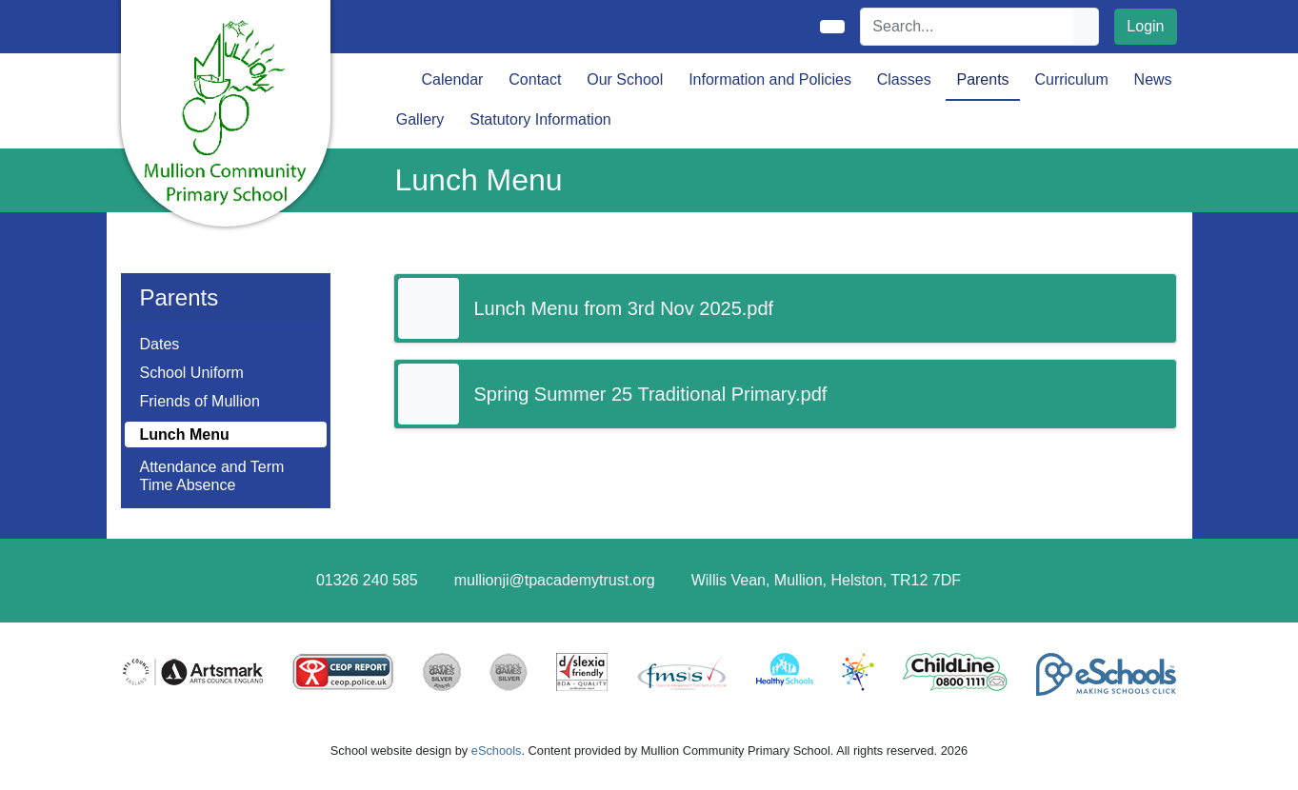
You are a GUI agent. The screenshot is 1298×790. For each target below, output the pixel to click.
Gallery (420, 119)
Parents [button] (982, 79)
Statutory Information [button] (540, 119)
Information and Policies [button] (770, 79)
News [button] (1153, 79)
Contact (535, 79)
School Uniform (192, 373)
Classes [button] (904, 79)
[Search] (967, 27)
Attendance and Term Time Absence (212, 476)
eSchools (496, 750)
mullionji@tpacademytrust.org (554, 580)
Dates (160, 344)
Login (1145, 26)
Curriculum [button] (1071, 79)
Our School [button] (625, 79)
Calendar (453, 79)
